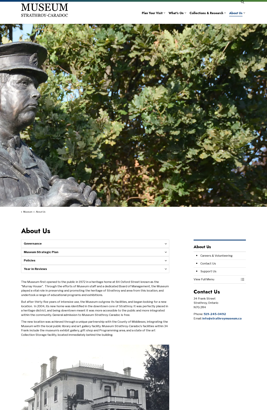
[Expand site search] (242, 7)
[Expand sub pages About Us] (244, 18)
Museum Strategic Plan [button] (41, 252)
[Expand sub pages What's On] (185, 18)
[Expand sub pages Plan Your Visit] (164, 18)
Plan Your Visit (152, 18)
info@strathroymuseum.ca (222, 318)
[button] (216, 279)
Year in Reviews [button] (35, 269)
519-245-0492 (215, 314)
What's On (176, 18)
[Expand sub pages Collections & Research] (225, 18)
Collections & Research (206, 18)
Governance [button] (33, 243)
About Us (235, 18)
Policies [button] (29, 260)
